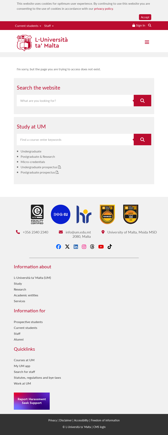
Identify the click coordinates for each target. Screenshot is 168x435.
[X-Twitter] (67, 246)
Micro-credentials (33, 161)
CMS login (99, 427)
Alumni (19, 339)
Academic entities (26, 295)
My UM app (22, 366)
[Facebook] (58, 246)
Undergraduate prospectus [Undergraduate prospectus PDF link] (39, 167)
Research (20, 289)
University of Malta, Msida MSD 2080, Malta (115, 234)
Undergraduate (31, 151)
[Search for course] (142, 139)
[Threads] (92, 246)
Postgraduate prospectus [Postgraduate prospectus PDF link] (38, 172)
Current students (28, 25)
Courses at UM (24, 360)
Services (19, 301)
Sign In (140, 25)
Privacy (52, 420)
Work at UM (22, 383)
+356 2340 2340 (32, 232)
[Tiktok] (110, 246)
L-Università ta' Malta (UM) (32, 277)
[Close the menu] (147, 42)
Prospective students (28, 322)
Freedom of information (105, 420)
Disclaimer (65, 420)
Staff (49, 25)
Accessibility (81, 420)
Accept (145, 17)
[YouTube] (101, 246)
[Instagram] (84, 246)
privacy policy (103, 8)
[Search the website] (149, 25)
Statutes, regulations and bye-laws (37, 377)
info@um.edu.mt (75, 232)
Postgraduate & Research (38, 156)
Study (18, 283)
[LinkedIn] (76, 246)
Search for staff (24, 371)
